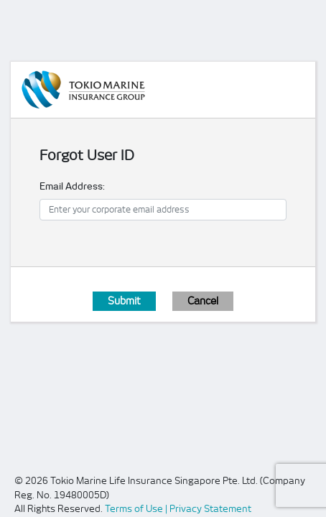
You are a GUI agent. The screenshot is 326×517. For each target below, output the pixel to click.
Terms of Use (135, 508)
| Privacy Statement (208, 508)
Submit (124, 301)
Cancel (202, 301)
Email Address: (72, 186)
